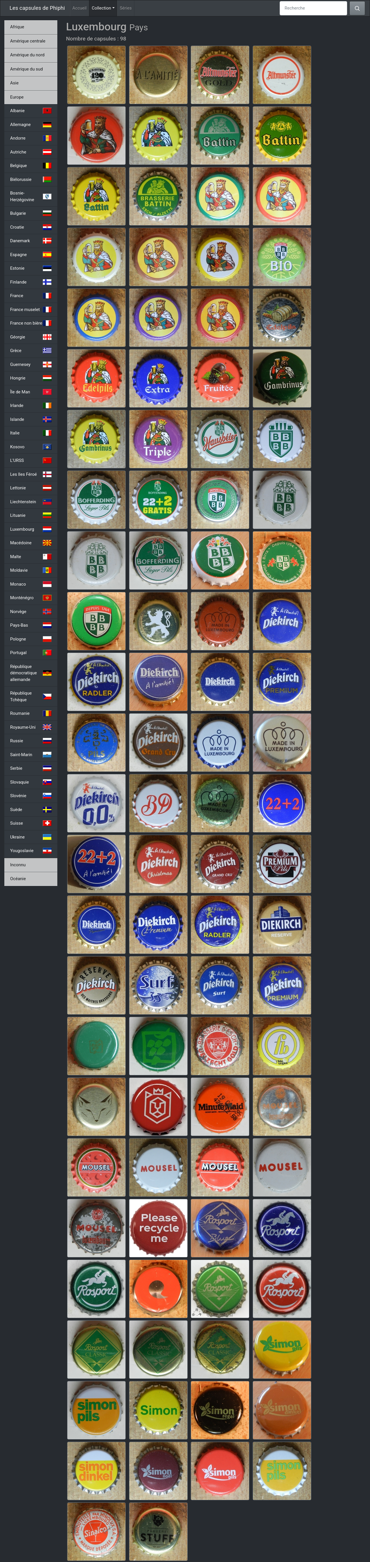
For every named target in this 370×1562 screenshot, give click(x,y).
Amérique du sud (26, 69)
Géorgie (31, 337)
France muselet (31, 309)
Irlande (31, 405)
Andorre (31, 138)
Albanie (31, 111)
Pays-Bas (31, 625)
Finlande (31, 282)
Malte (31, 557)
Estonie (31, 268)
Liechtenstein (31, 502)
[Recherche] (313, 8)
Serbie (31, 768)
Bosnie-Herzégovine (31, 196)
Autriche (31, 152)
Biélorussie (31, 179)
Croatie (31, 227)
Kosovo (31, 447)
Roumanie (31, 713)
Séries (126, 8)
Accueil (79, 8)
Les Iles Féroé (31, 474)
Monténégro (31, 598)
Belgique (31, 166)
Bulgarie (31, 213)
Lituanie (31, 515)
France (31, 296)
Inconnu (18, 864)
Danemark (31, 241)
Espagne (31, 255)
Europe (17, 97)
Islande (31, 419)
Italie (31, 433)
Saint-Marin (31, 755)
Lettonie (31, 488)
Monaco (31, 584)
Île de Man (31, 392)
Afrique (17, 26)
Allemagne (31, 124)
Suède (31, 810)
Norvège (31, 612)
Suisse (31, 823)
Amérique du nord (27, 55)
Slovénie (31, 796)
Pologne (31, 639)
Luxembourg (31, 529)
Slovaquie (31, 782)
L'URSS (31, 460)
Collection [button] (104, 8)
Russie (31, 741)
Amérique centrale (27, 41)
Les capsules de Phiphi (37, 8)
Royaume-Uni (31, 727)
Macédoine (31, 543)
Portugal (31, 653)
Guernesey (31, 364)
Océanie (18, 878)
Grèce (31, 351)
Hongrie (31, 378)
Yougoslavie (31, 851)
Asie (14, 83)
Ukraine (31, 837)
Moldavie (31, 570)
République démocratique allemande (31, 673)
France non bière (31, 323)
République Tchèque (31, 696)
